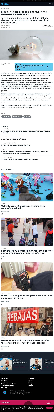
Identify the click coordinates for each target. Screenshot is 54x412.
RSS (29, 387)
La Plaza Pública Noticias (9, 143)
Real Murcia (40, 0)
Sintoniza (4, 380)
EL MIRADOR (16, 359)
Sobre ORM (4, 378)
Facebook (31, 382)
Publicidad (4, 382)
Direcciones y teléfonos (8, 384)
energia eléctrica (17, 116)
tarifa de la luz (5, 8)
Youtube (30, 385)
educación (6, 129)
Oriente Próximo (26, 0)
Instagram (31, 384)
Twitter (30, 380)
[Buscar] (52, 4)
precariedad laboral (8, 157)
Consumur (27, 116)
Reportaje (3, 248)
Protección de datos (7, 385)
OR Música (49, 403)
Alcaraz (50, 0)
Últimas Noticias (33, 0)
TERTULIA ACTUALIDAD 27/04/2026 (14, 139)
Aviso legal (4, 387)
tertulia (5, 137)
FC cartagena (46, 0)
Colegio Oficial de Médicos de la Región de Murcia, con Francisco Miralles (20, 362)
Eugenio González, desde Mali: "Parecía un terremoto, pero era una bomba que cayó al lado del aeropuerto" (25, 152)
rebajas (3, 338)
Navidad (3, 203)
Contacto (31, 378)
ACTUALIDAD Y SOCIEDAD (19, 367)
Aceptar (49, 407)
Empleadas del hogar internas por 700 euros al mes (20, 159)
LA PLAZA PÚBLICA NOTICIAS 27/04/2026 (16, 145)
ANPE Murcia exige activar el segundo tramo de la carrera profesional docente (26, 132)
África (4, 149)
